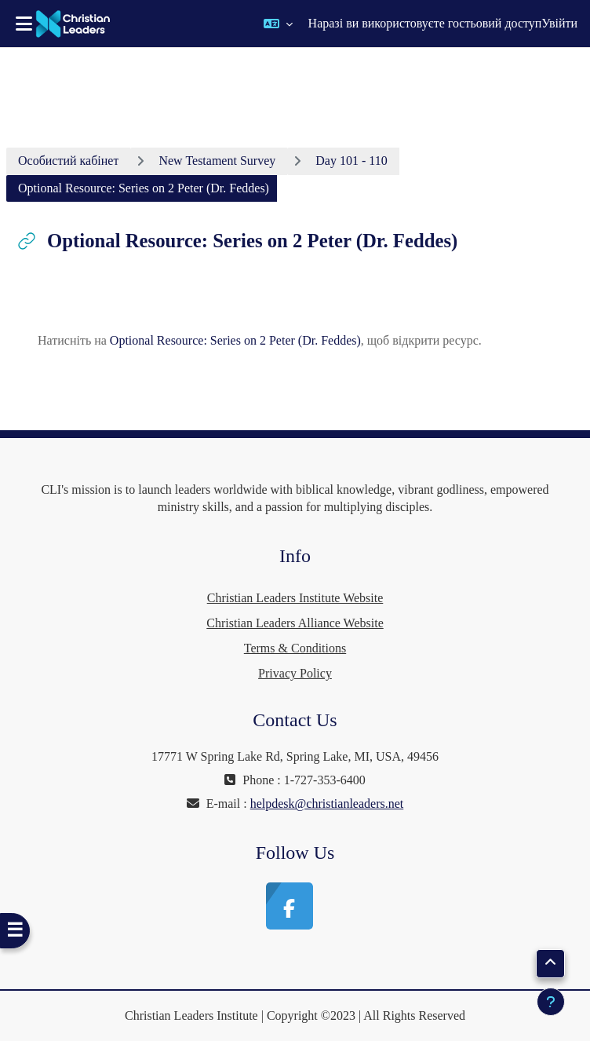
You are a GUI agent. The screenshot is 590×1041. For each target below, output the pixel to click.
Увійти (559, 23)
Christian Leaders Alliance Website (294, 623)
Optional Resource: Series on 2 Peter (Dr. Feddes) (235, 340)
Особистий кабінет (68, 160)
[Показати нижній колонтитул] (551, 1002)
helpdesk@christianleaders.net (327, 803)
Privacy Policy (295, 673)
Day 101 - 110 (351, 160)
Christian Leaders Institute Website (295, 598)
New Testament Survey (216, 160)
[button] (278, 23)
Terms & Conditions (295, 648)
